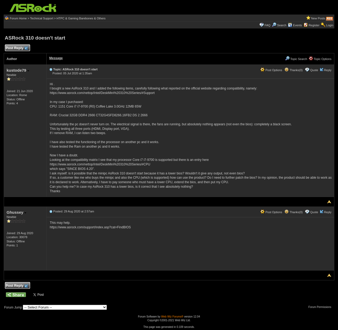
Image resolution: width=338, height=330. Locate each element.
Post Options (271, 70)
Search (281, 25)
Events (295, 25)
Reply (327, 70)
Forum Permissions (321, 307)
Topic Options (320, 59)
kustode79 (18, 70)
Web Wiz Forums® (172, 316)
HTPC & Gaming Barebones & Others (81, 18)
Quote (314, 70)
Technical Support (41, 18)
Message (56, 58)
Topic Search (296, 59)
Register (314, 25)
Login (329, 25)
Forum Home (18, 18)
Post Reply (17, 48)
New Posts (318, 18)
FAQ (267, 25)
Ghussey (17, 212)
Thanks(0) (293, 70)
